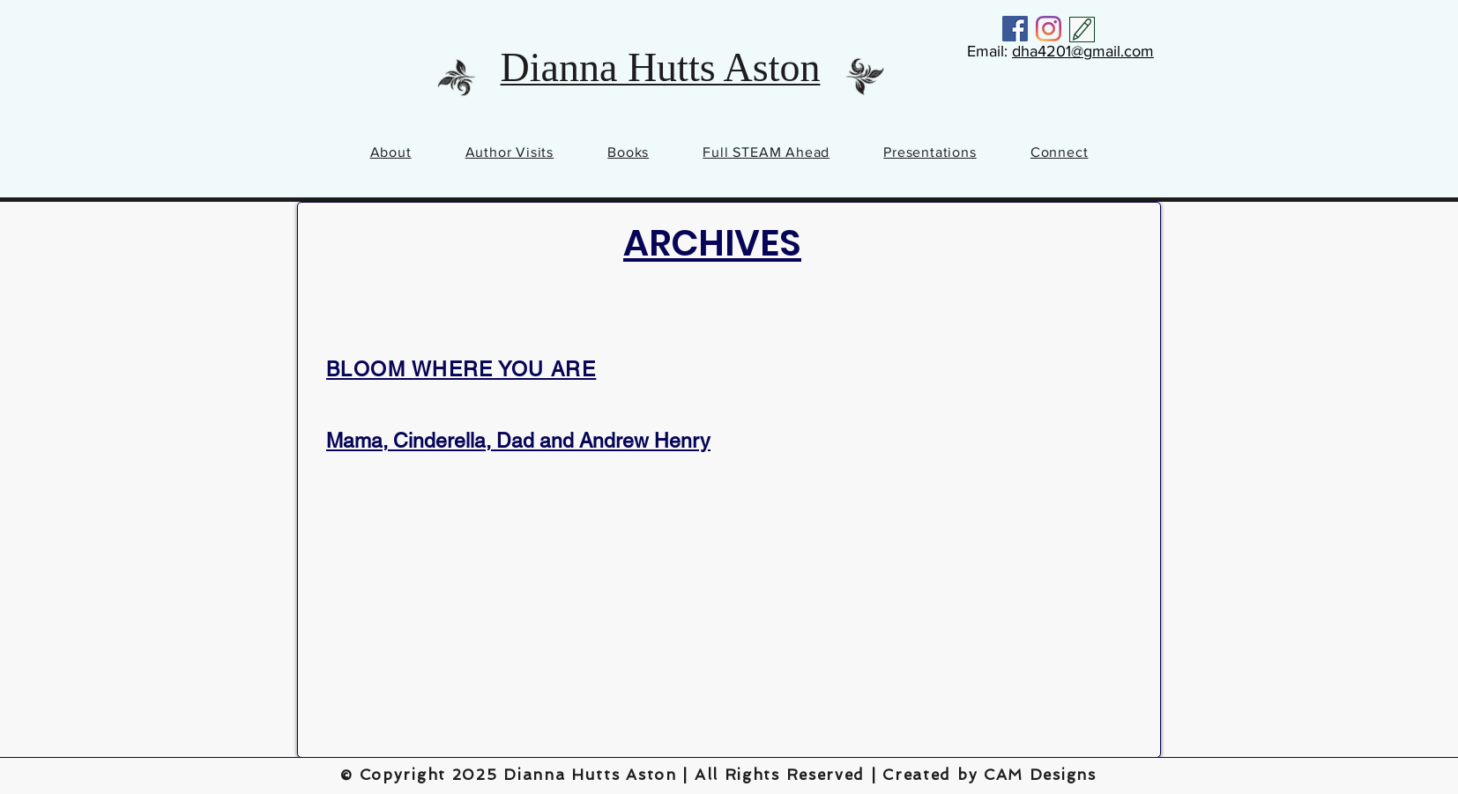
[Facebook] (1015, 28)
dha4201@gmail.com (1083, 51)
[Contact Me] (1082, 29)
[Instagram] (1048, 28)
